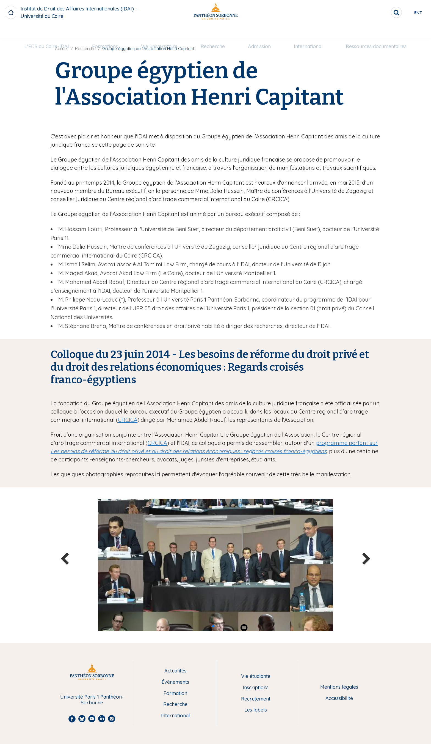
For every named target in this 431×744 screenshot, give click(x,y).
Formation (175, 693)
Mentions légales (339, 687)
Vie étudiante (255, 676)
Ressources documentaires (376, 32)
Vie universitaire (159, 32)
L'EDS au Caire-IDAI (46, 32)
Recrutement (255, 699)
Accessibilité (339, 698)
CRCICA (127, 419)
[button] (213, 626)
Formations (105, 32)
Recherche (213, 32)
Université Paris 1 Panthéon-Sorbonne (92, 699)
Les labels (255, 710)
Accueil (61, 48)
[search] (377, 12)
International (308, 32)
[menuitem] (47, 32)
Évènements (175, 682)
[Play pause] (244, 627)
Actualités (175, 671)
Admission (259, 32)
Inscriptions (256, 688)
